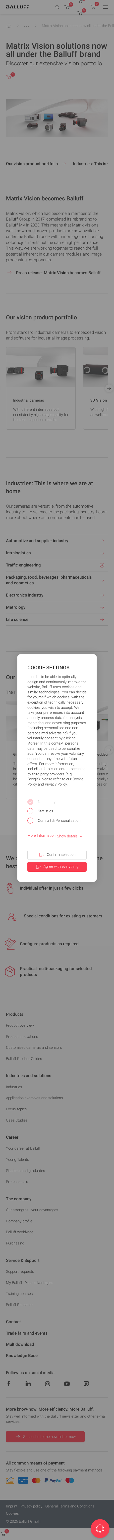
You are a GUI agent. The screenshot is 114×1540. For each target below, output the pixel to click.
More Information (41, 835)
